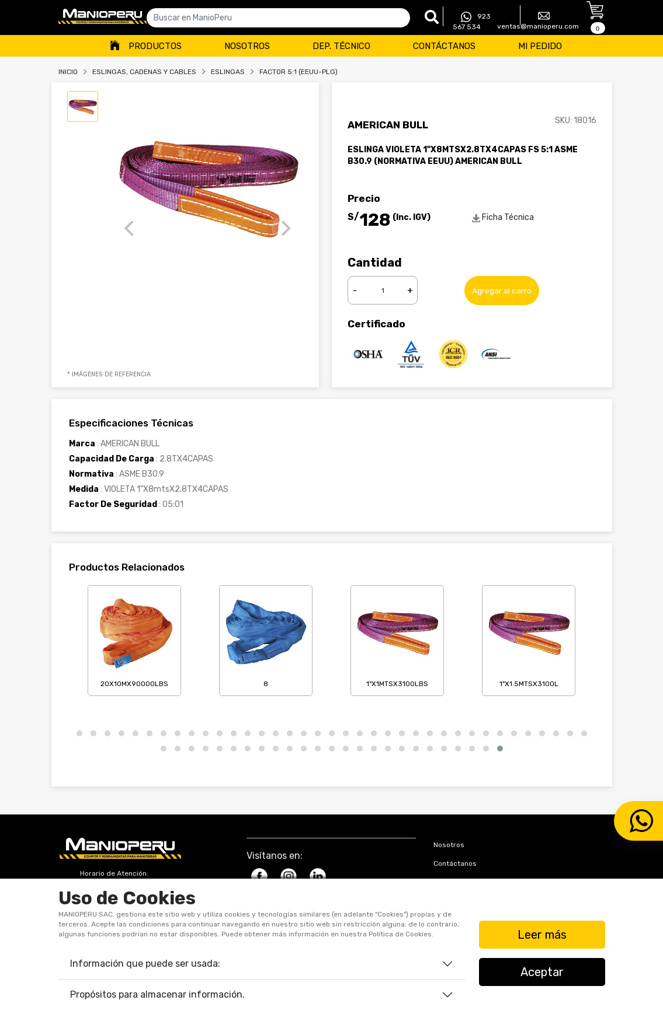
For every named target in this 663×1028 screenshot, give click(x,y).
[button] (79, 733)
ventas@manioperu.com (538, 20)
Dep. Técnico (341, 46)
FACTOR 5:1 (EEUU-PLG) (298, 71)
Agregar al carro (502, 290)
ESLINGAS (228, 71)
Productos (155, 46)
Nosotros (247, 46)
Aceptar (542, 972)
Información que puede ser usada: (145, 963)
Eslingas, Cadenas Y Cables (144, 71)
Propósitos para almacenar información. (157, 994)
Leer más (542, 935)
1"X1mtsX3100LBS (397, 638)
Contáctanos (444, 46)
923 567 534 (472, 21)
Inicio (68, 71)
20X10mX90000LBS (134, 638)
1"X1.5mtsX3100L (528, 638)
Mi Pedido (540, 46)
